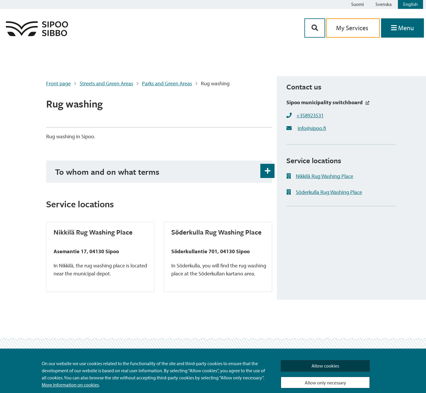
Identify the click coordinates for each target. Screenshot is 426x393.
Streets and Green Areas (106, 83)
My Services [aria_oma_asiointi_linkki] (353, 28)
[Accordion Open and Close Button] (267, 171)
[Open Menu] (402, 28)
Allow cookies (325, 366)
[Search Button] (314, 28)
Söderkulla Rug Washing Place (324, 192)
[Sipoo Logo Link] (37, 34)
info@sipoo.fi (312, 128)
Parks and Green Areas (167, 83)
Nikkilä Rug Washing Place (319, 176)
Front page (58, 83)
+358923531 (310, 115)
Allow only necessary (325, 383)
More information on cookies (70, 385)
